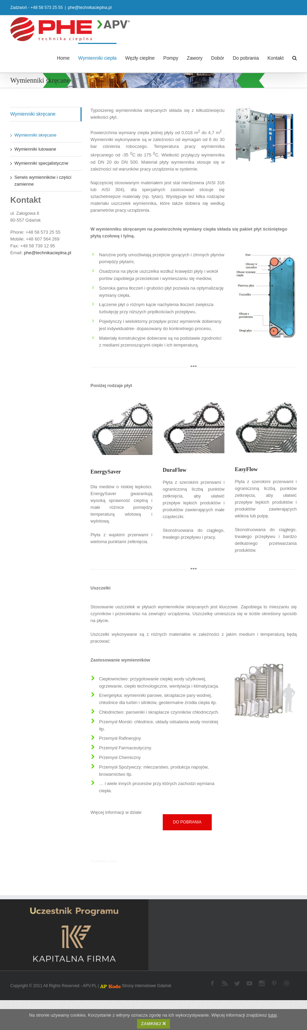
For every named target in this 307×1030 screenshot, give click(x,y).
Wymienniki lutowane (35, 148)
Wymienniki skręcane (33, 113)
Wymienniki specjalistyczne (41, 162)
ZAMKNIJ (153, 1024)
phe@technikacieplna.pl (90, 7)
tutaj (272, 1015)
